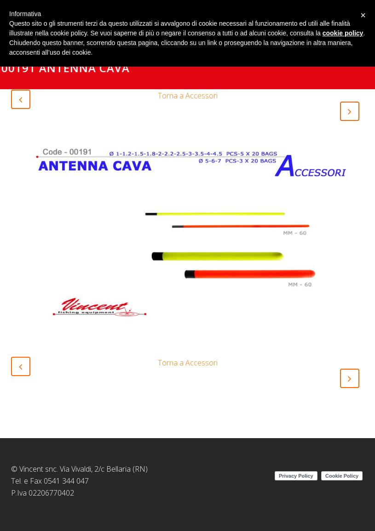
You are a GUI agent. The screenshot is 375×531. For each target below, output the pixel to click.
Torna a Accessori (188, 96)
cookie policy (343, 33)
